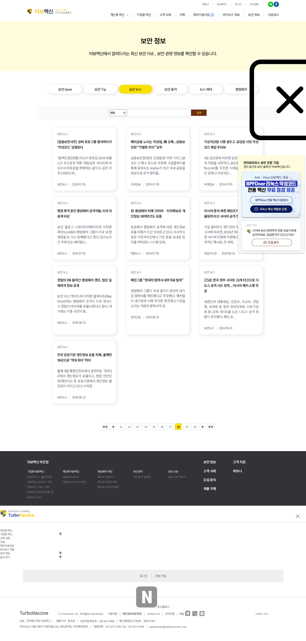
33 (137, 427)
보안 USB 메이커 (177, 477)
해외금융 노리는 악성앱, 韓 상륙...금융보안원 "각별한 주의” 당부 (158, 144)
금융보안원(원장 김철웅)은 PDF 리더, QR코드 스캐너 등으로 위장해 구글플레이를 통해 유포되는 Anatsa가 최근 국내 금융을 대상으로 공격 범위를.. (158, 165)
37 (170, 427)
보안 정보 (254, 14)
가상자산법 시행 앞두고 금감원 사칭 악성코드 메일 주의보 (231, 144)
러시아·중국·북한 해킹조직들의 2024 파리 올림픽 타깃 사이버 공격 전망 (231, 213)
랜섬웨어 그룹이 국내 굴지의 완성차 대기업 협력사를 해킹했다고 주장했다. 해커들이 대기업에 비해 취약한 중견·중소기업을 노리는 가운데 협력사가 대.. (158, 298)
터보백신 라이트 (71, 477)
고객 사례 (165, 14)
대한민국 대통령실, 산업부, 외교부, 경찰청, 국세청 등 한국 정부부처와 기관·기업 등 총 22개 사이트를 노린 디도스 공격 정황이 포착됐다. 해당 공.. (231, 309)
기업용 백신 (144, 14)
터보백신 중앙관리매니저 (40, 492)
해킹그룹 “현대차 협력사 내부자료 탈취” (157, 279)
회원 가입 (160, 576)
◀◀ (104, 427)
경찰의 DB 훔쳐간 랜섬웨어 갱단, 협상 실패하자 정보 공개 (84, 282)
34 (145, 427)
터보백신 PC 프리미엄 (74, 482)
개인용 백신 (119, 14)
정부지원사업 (203, 14)
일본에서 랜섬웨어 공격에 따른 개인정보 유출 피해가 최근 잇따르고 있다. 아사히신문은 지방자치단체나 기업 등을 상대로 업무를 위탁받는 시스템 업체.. (158, 234)
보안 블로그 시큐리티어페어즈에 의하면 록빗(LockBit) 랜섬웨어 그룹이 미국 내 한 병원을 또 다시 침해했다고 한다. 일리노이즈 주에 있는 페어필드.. (84, 234)
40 (194, 427)
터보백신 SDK (34, 497)
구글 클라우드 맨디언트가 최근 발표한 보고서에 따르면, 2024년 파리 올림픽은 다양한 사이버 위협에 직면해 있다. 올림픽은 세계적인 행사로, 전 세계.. (231, 234)
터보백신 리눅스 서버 (38, 487)
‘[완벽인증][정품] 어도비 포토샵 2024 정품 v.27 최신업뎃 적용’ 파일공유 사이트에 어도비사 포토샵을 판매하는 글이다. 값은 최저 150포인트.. (84, 165)
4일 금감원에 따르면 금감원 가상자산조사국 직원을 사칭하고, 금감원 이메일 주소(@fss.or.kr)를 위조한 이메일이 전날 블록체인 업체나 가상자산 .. (231, 165)
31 (121, 427)
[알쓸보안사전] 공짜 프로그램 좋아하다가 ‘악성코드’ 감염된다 (84, 144)
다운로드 (273, 14)
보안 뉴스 (62, 134)
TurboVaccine (34, 612)
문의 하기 (5, 557)
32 (129, 427)
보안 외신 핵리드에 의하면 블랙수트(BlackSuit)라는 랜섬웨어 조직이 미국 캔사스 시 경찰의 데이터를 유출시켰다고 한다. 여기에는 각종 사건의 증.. (84, 304)
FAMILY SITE (262, 613)
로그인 (143, 576)
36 (162, 427)
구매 (182, 14)
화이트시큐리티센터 (108, 487)
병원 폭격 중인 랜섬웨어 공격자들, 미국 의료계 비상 (84, 213)
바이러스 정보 (231, 14)
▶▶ (211, 427)
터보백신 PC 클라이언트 (39, 477)
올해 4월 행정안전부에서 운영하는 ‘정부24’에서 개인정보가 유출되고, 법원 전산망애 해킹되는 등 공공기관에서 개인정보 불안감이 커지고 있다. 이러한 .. (84, 378)
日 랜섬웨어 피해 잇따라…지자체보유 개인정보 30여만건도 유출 (158, 213)
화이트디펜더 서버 (107, 482)
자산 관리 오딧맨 (141, 477)
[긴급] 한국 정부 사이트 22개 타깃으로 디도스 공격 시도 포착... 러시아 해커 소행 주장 (231, 285)
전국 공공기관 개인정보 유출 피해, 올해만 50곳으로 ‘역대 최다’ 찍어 (84, 357)
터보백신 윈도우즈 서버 (39, 482)
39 (186, 427)
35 (153, 427)
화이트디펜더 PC (106, 477)
